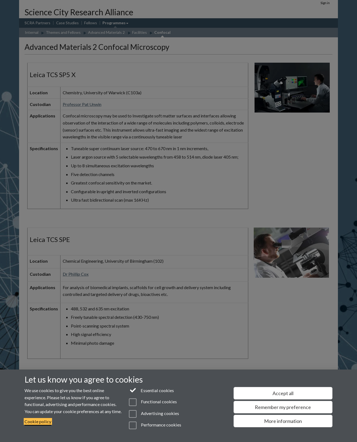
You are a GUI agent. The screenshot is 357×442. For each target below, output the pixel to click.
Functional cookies (153, 402)
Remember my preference (283, 407)
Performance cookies (155, 425)
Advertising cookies (154, 414)
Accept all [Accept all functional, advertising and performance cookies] (283, 393)
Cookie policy (38, 421)
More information (283, 421)
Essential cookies (151, 390)
